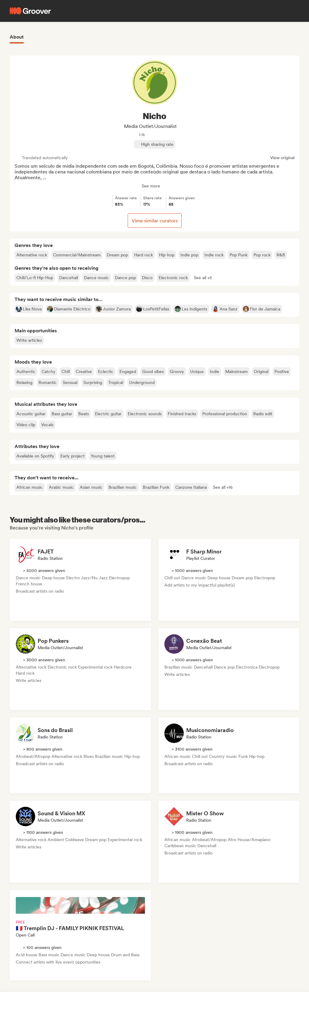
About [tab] (17, 37)
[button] (203, 277)
